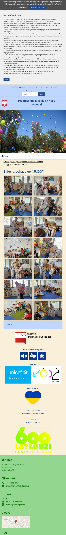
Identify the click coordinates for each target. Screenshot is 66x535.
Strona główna (13, 87)
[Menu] (33, 156)
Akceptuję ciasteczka (38, 7)
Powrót (9, 324)
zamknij (7, 79)
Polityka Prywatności (12, 502)
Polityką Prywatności (55, 2)
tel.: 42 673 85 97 (10, 483)
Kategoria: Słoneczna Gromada (30, 162)
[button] (2, 131)
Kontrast (54, 87)
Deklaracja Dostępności (13, 504)
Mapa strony (23, 87)
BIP (5, 499)
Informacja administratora (33, 91)
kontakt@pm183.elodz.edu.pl (15, 486)
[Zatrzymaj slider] (33, 151)
